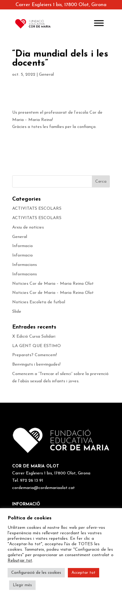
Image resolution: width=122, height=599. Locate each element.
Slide (16, 311)
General (46, 74)
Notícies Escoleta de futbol (38, 302)
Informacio (22, 246)
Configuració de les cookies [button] (36, 573)
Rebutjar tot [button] (20, 560)
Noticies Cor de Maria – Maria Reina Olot (53, 283)
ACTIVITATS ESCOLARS (36, 208)
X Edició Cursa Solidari (33, 336)
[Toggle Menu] (99, 23)
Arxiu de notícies (28, 227)
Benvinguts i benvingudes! (36, 364)
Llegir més (22, 585)
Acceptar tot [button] (83, 573)
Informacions (24, 265)
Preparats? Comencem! (34, 355)
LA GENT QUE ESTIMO (36, 346)
